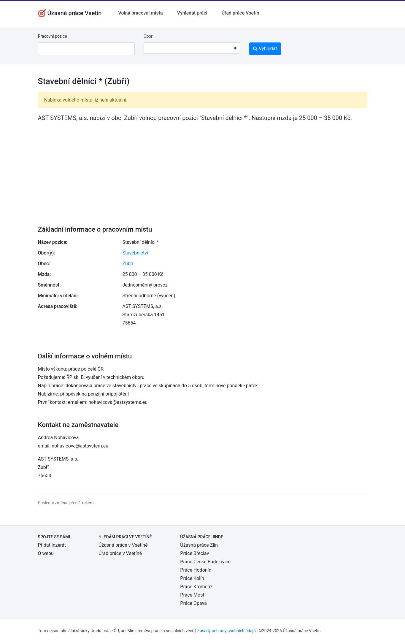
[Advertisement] (202, 169)
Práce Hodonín (195, 570)
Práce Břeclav (194, 553)
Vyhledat (265, 48)
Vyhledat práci (192, 13)
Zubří (128, 263)
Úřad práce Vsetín (240, 13)
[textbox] (156, 48)
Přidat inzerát (52, 545)
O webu (46, 553)
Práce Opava (193, 603)
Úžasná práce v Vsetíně (123, 545)
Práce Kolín (192, 578)
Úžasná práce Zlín (199, 545)
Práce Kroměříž (196, 586)
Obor (148, 36)
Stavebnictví (135, 253)
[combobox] (192, 48)
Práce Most (192, 595)
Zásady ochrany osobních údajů (226, 630)
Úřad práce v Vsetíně (120, 553)
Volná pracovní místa (140, 13)
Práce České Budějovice (205, 561)
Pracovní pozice (52, 36)
